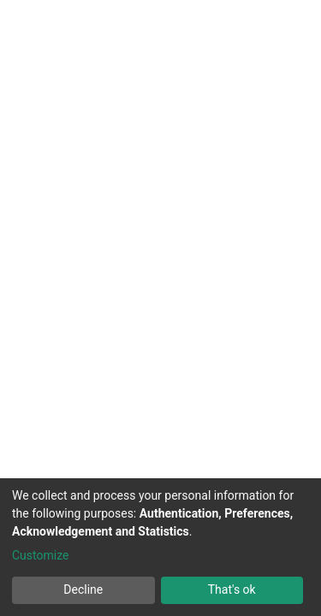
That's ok (232, 589)
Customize (40, 555)
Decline (83, 589)
